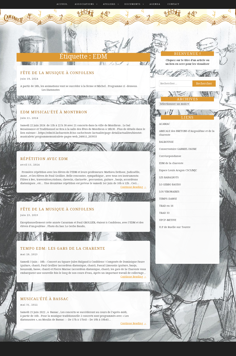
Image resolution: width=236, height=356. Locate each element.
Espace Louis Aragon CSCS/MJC (178, 170)
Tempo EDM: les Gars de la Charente (62, 248)
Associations (84, 4)
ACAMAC (164, 124)
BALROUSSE (166, 141)
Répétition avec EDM (44, 159)
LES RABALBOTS (169, 177)
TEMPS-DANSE (168, 198)
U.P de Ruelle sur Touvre (174, 227)
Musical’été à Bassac (44, 299)
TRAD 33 (164, 212)
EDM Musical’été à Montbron (53, 112)
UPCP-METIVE (167, 220)
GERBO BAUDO (172, 184)
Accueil (62, 4)
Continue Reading (133, 187)
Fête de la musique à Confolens (57, 73)
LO (161, 184)
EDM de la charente (171, 163)
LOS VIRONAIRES (169, 191)
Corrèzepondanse (170, 156)
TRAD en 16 (166, 205)
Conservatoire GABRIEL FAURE (177, 149)
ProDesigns (212, 350)
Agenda (155, 4)
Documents (132, 4)
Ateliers (109, 4)
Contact (173, 4)
